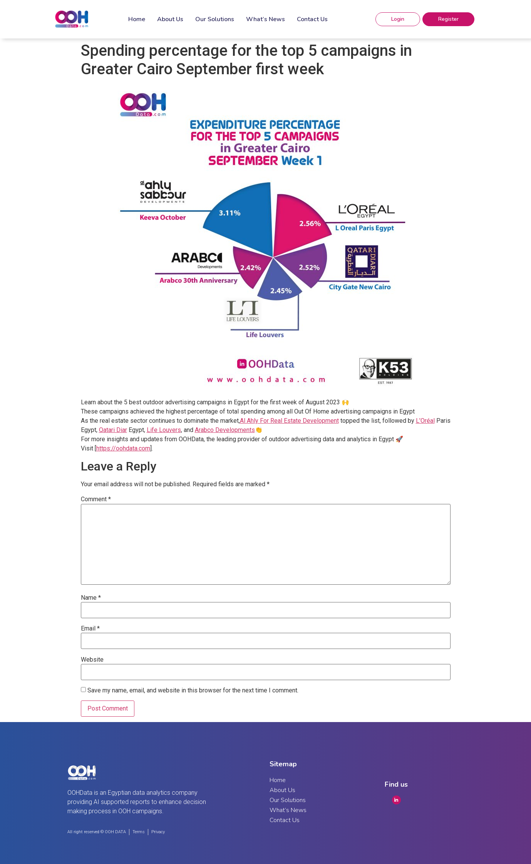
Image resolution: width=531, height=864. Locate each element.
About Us (170, 19)
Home (136, 19)
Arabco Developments (225, 430)
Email (90, 628)
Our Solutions (214, 19)
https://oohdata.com (123, 448)
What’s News (265, 19)
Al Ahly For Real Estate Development (289, 420)
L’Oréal (425, 420)
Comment (96, 499)
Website (92, 660)
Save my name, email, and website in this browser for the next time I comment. (192, 690)
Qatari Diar (113, 430)
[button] (397, 19)
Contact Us (312, 19)
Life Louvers (164, 430)
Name (91, 598)
